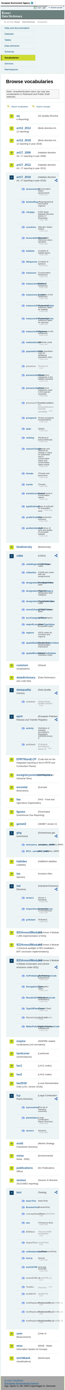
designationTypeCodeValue (31, 601)
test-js (29, 1258)
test (18, 1192)
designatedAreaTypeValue (31, 582)
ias (18, 873)
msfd (19, 1143)
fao (18, 799)
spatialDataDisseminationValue (31, 643)
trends (29, 484)
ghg (18, 832)
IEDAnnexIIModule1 (26, 932)
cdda (19, 555)
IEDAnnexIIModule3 (26, 944)
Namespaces (11, 69)
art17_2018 (23, 177)
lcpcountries (31, 1107)
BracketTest (31, 1207)
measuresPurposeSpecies (31, 318)
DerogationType (31, 986)
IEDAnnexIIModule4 (26, 960)
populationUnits (31, 351)
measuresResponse (31, 331)
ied (18, 885)
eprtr (19, 716)
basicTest (31, 1201)
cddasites (31, 572)
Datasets (9, 34)
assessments (31, 189)
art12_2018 (23, 140)
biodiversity (24, 546)
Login (39, 8)
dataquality (23, 689)
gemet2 (21, 823)
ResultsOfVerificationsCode (31, 997)
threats (29, 473)
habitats (30, 251)
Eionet (17, 22)
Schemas (9, 51)
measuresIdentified (31, 283)
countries (31, 227)
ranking (30, 437)
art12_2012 (23, 128)
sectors (30, 1130)
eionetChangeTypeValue (31, 609)
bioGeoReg (31, 202)
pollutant (30, 919)
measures (31, 273)
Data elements (12, 46)
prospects (31, 418)
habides (21, 861)
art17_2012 (23, 164)
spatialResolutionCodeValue (31, 653)
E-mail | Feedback (14, 1380)
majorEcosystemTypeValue (31, 624)
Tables (8, 40)
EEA (18, 3)
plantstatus (31, 1117)
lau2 (19, 1074)
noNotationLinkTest (31, 1251)
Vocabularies (12, 57)
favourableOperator (31, 238)
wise (19, 1345)
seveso (21, 1180)
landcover (23, 1053)
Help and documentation (17, 28)
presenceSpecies (31, 388)
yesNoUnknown (31, 528)
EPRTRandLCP (26, 759)
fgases (20, 811)
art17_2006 (23, 152)
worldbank (23, 1358)
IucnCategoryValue (31, 618)
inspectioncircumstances (31, 909)
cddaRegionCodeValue (31, 564)
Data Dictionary (28, 22)
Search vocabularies (19, 107)
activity (30, 728)
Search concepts (43, 107)
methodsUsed (31, 342)
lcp (18, 1095)
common (22, 665)
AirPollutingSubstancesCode (31, 975)
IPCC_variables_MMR (31, 851)
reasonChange (31, 448)
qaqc (28, 428)
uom (19, 1333)
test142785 (31, 1267)
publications (24, 1167)
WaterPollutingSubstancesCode (31, 1026)
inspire (20, 1041)
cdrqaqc (30, 212)
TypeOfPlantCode (31, 1008)
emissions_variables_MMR (31, 844)
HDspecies (31, 261)
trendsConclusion (31, 493)
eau (28, 1222)
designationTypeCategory (31, 591)
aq (18, 115)
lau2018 (21, 1083)
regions (30, 632)
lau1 (19, 1065)
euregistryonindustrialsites (26, 774)
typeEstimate (31, 506)
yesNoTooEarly (31, 517)
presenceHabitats (31, 375)
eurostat (21, 787)
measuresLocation (31, 294)
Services (9, 63)
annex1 (30, 897)
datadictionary (25, 677)
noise (20, 1155)
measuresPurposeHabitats (31, 305)
